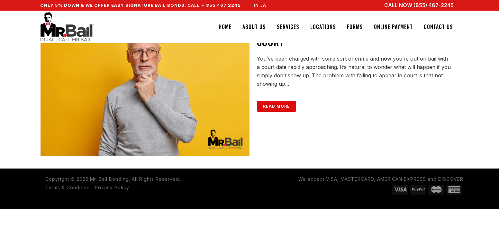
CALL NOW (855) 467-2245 (419, 5)
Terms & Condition (67, 187)
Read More (276, 106)
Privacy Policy (112, 187)
